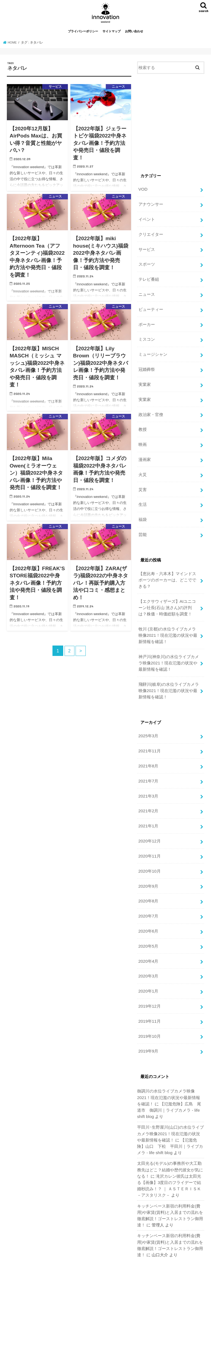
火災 (142, 468)
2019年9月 (148, 1025)
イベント (146, 221)
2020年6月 (148, 910)
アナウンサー (150, 207)
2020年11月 (149, 837)
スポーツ (146, 265)
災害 (142, 482)
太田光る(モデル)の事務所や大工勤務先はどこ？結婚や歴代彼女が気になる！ (170, 1141)
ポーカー (146, 323)
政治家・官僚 (150, 410)
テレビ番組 (148, 279)
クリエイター (150, 236)
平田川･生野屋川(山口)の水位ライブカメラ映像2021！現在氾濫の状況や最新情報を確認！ (170, 1106)
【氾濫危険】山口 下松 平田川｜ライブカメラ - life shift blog (170, 1118)
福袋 (142, 511)
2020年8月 (148, 881)
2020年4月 (148, 939)
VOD (142, 192)
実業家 (144, 380)
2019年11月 (149, 997)
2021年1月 (148, 808)
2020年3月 (148, 953)
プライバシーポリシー (83, 35)
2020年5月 (148, 924)
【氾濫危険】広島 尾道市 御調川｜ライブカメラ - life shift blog (170, 1083)
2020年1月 (148, 968)
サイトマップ (111, 35)
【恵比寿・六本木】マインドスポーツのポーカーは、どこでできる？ (167, 570)
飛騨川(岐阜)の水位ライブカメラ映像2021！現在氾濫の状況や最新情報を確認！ (168, 677)
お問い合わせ (134, 35)
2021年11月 (149, 736)
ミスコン (146, 337)
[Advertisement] (170, 127)
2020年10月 (149, 852)
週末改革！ (143, 1356)
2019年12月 (149, 982)
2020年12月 (149, 823)
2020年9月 (148, 866)
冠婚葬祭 (146, 366)
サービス (146, 250)
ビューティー (150, 308)
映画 (142, 439)
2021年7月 (148, 765)
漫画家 (144, 453)
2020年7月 (148, 895)
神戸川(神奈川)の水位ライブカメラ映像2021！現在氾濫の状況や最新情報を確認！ (168, 650)
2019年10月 (149, 1011)
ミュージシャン (152, 352)
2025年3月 (148, 721)
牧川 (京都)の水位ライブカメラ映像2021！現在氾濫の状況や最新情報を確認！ (167, 623)
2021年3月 (148, 779)
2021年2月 (148, 794)
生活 (142, 496)
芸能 (142, 525)
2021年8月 (148, 751)
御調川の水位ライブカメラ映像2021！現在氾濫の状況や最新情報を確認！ (170, 1071)
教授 (142, 424)
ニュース (146, 294)
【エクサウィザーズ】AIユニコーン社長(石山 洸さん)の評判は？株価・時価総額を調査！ (167, 597)
